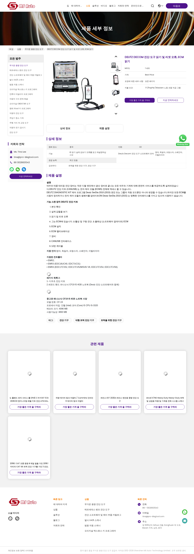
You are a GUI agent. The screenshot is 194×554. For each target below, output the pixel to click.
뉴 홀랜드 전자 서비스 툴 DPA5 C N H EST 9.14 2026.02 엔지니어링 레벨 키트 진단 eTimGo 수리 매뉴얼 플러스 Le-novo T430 (29, 400)
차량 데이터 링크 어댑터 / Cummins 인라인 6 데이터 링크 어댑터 (74, 399)
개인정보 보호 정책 (16, 550)
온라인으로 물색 (137, 5)
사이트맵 (29, 550)
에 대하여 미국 (77, 5)
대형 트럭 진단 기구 (84, 320)
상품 (88, 5)
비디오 (104, 5)
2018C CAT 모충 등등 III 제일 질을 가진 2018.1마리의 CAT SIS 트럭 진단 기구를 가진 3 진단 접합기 (29, 465)
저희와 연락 (123, 5)
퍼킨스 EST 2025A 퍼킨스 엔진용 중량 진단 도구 (120, 399)
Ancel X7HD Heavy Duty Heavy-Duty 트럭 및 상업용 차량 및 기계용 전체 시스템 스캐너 (165, 399)
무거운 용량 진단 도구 (34, 49)
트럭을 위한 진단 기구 (111, 320)
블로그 (112, 5)
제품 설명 (104, 128)
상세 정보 (65, 128)
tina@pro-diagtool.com (26, 157)
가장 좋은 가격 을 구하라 (139, 100)
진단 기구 (64, 320)
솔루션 (95, 5)
